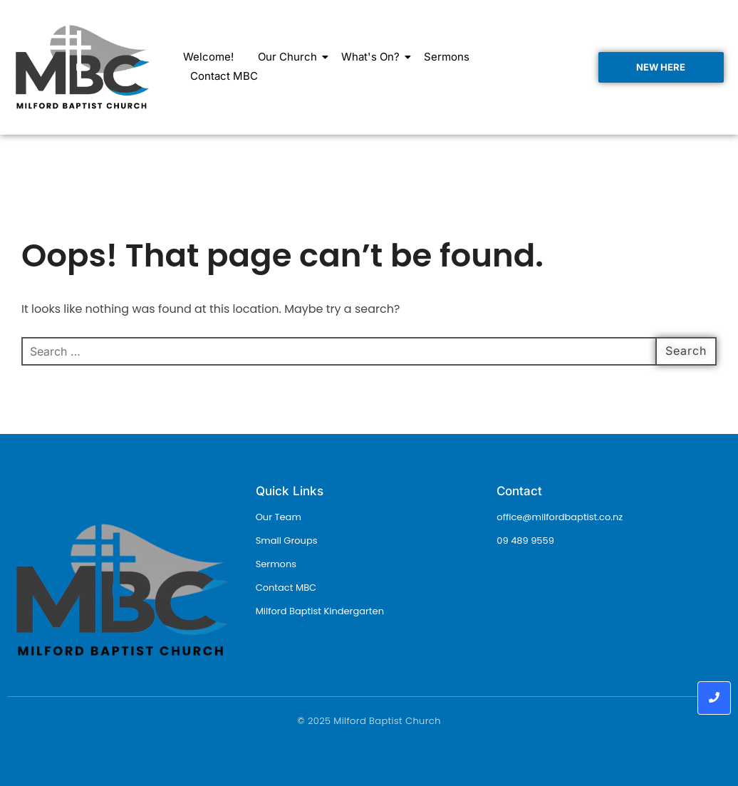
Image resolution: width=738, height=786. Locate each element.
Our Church (290, 56)
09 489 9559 (525, 540)
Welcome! (208, 56)
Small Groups (287, 540)
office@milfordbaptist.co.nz (560, 517)
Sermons (446, 56)
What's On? (373, 56)
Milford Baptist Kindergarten (320, 611)
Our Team (278, 517)
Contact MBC (224, 76)
